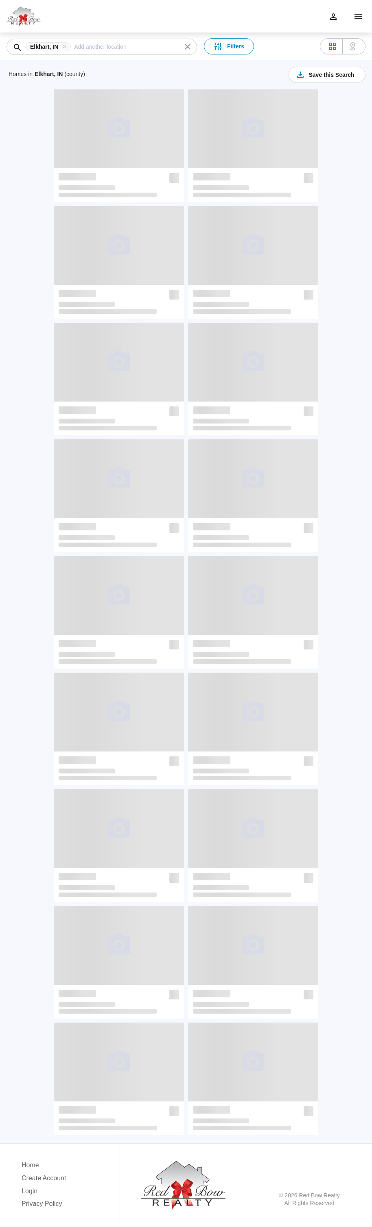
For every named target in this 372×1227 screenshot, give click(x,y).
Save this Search (324, 75)
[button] (49, 46)
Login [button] (29, 1191)
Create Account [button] (44, 1178)
